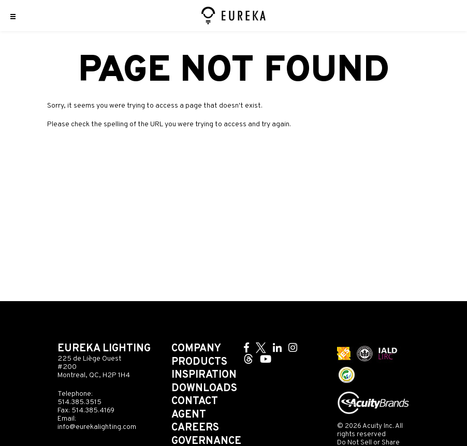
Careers (195, 428)
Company (196, 348)
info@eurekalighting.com (96, 427)
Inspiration (204, 375)
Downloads (204, 388)
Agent (188, 415)
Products (199, 362)
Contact (194, 401)
